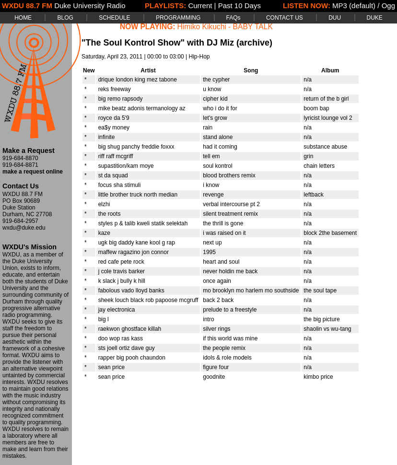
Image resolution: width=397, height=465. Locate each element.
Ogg (388, 5)
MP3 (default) (353, 5)
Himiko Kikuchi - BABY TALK (225, 27)
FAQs (233, 17)
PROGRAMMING (178, 17)
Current (200, 5)
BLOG (65, 17)
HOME (23, 17)
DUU (334, 17)
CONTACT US (284, 17)
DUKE (375, 17)
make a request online (32, 171)
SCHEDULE (114, 17)
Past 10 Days (239, 5)
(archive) (254, 42)
